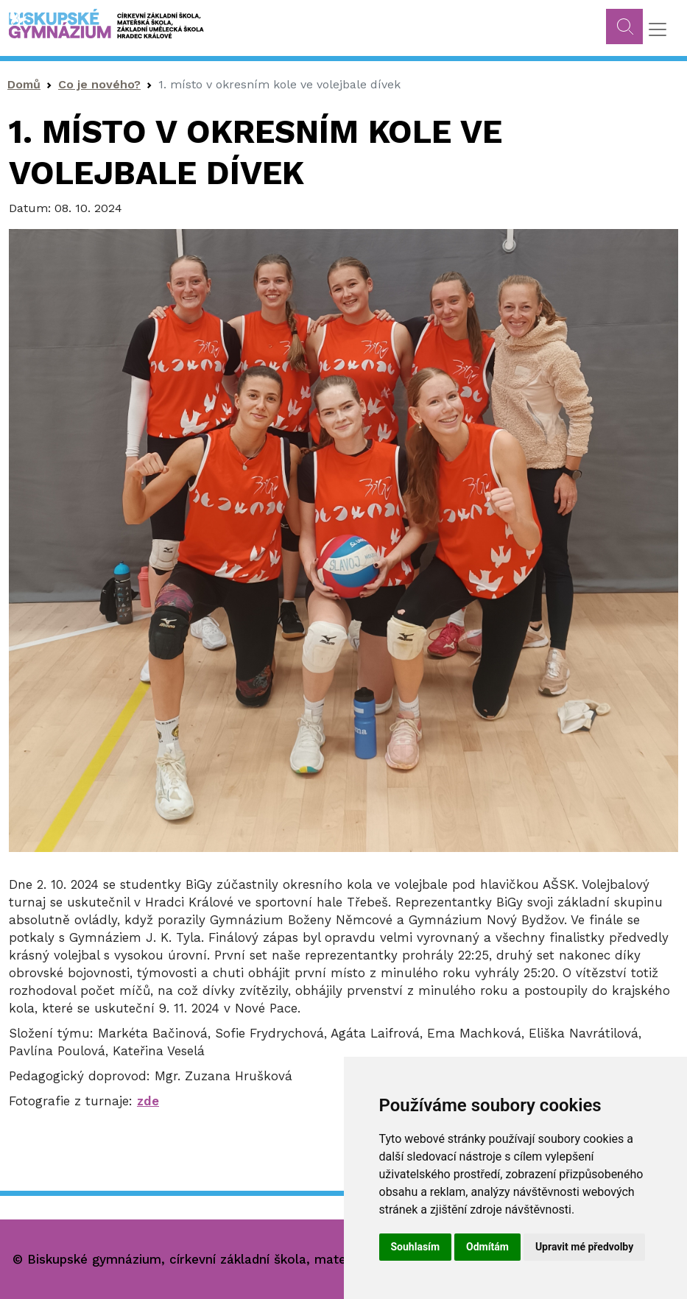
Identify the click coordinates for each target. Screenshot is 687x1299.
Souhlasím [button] (415, 1247)
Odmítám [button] (487, 1247)
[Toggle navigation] (657, 29)
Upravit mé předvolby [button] (584, 1247)
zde (148, 1101)
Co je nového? (99, 84)
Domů (23, 84)
